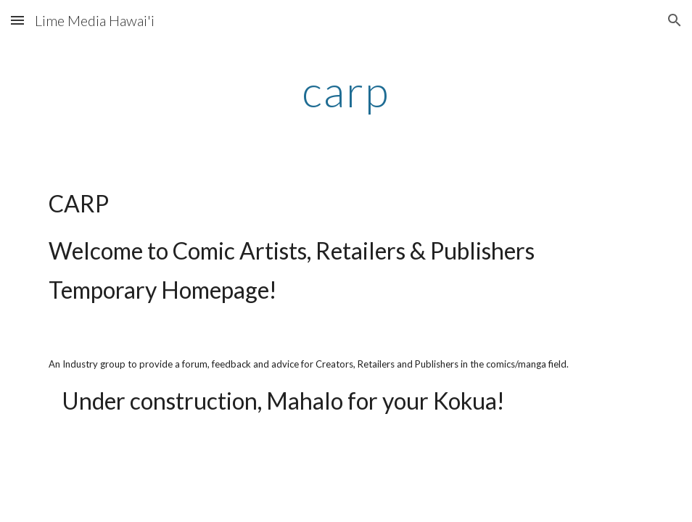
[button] (17, 20)
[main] (346, 90)
